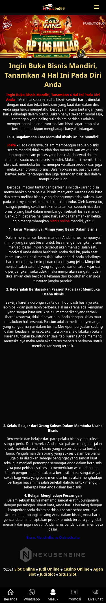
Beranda (11, 595)
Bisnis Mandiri (37, 537)
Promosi (74, 595)
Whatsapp (32, 595)
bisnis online (60, 221)
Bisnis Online (59, 537)
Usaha (74, 537)
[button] (96, 6)
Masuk (53, 595)
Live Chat (95, 595)
